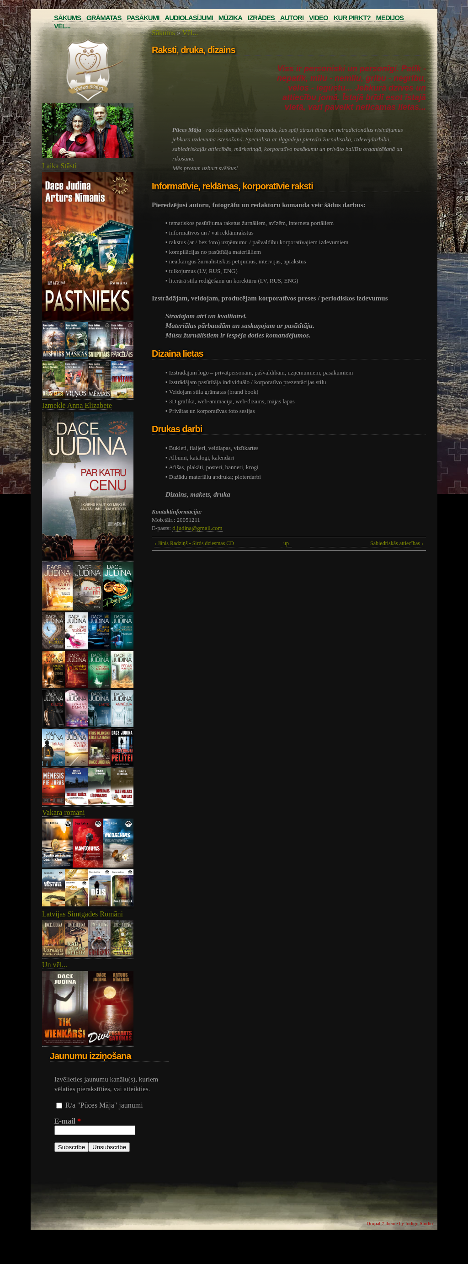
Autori (291, 17)
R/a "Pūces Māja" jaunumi (104, 1105)
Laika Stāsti (59, 166)
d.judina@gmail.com (197, 528)
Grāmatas (103, 17)
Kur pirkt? (352, 17)
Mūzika (230, 17)
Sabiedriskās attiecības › (396, 543)
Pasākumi (143, 17)
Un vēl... (54, 965)
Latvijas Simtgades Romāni (82, 914)
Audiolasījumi (189, 17)
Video (318, 17)
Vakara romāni (63, 812)
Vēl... (62, 26)
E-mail (67, 1121)
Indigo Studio (419, 1223)
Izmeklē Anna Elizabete (77, 405)
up (286, 543)
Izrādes (261, 17)
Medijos (390, 17)
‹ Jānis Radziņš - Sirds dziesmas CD (194, 543)
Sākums (67, 17)
